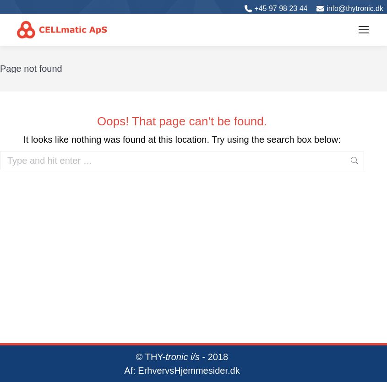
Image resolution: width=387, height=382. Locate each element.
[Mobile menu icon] (363, 30)
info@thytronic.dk (355, 8)
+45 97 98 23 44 (280, 8)
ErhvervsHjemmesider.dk (189, 371)
